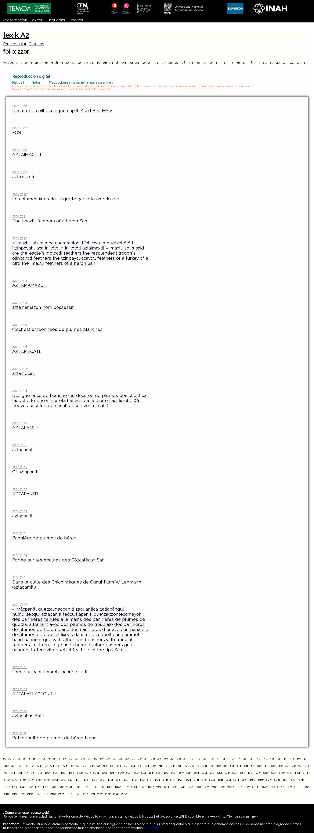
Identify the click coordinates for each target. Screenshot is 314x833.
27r (177, 62)
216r (53, 794)
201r (239, 787)
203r (255, 787)
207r (289, 787)
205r (272, 787)
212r (22, 794)
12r (80, 62)
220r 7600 (19, 445)
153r (157, 779)
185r (109, 787)
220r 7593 (19, 280)
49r (13, 765)
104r (80, 772)
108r (113, 772)
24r (157, 62)
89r (280, 765)
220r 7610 (19, 711)
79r (212, 765)
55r (52, 765)
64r (112, 765)
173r (14, 787)
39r (258, 62)
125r (242, 772)
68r (140, 765)
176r (37, 787)
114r (159, 772)
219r (76, 794)
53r (39, 765)
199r (222, 787)
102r (63, 772)
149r (127, 779)
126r (250, 772)
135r (15, 779)
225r (124, 794)
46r (298, 758)
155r (173, 779)
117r (181, 772)
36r (237, 62)
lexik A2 (16, 35)
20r (131, 62)
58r (71, 765)
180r (69, 787)
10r (68, 62)
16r (105, 62)
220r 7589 (19, 172)
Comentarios (153, 828)
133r (305, 772)
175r (30, 787)
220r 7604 (19, 533)
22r (143, 62)
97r (27, 772)
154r (165, 779)
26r (170, 62)
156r (181, 779)
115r (166, 772)
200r (230, 787)
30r (197, 62)
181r (77, 787)
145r (94, 779)
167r (269, 779)
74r (179, 765)
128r (266, 772)
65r (119, 765)
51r (27, 765)
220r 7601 (19, 467)
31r (204, 62)
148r (119, 779)
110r (129, 772)
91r (294, 765)
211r (14, 794)
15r (99, 62)
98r (33, 772)
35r (231, 62)
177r (45, 787)
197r (206, 787)
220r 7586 (19, 106)
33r (217, 62)
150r (134, 779)
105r (88, 772)
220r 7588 (19, 150)
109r (121, 772)
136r (23, 779)
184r (101, 787)
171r (301, 779)
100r (48, 772)
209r (306, 787)
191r (158, 787)
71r (160, 765)
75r (186, 765)
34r (224, 62)
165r (253, 779)
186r (118, 787)
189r (142, 787)
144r (87, 779)
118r (189, 772)
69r (147, 765)
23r (150, 62)
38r (251, 62)
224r (116, 794)
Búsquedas (55, 20)
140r (55, 779)
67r (133, 765)
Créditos (75, 20)
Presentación (15, 20)
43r (285, 62)
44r (292, 62)
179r (61, 787)
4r (36, 62)
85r (252, 765)
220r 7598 (19, 390)
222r (100, 794)
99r (40, 772)
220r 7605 (19, 555)
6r (46, 62)
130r (282, 772)
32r (211, 62)
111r (136, 772)
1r (22, 62)
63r (105, 765)
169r (286, 779)
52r (33, 765)
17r (111, 62)
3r (31, 62)
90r (287, 765)
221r (92, 794)
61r (92, 765)
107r (104, 772)
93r (307, 765)
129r (274, 772)
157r (188, 779)
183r (93, 787)
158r (196, 779)
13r (86, 62)
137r (31, 779)
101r (56, 772)
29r (191, 62)
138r (39, 779)
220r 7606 (19, 577)
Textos (36, 20)
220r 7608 (19, 667)
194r (182, 787)
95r (13, 772)
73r (173, 765)
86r (259, 765)
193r (174, 787)
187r (126, 787)
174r (22, 787)
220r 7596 (19, 346)
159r (204, 779)
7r (51, 62)
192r (166, 787)
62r (98, 765)
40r (265, 62)
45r (299, 62)
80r (218, 765)
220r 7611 (19, 733)
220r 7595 (19, 324)
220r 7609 (19, 689)
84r (245, 765)
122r (219, 772)
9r (61, 62)
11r (74, 62)
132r (297, 772)
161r (220, 779)
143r (79, 779)
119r (196, 772)
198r (214, 787)
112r (143, 772)
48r (6, 765)
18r (118, 62)
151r (142, 779)
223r (108, 794)
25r (164, 62)
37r (244, 62)
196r (198, 787)
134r (7, 779)
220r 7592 (19, 238)
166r (261, 779)
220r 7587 (19, 128)
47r (305, 758)
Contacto (10, 809)
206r (280, 787)
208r (297, 787)
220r (85, 794)
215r (45, 794)
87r (266, 765)
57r (65, 765)
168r (277, 779)
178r (53, 787)
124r (235, 772)
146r (102, 779)
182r (85, 787)
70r (154, 765)
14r (92, 62)
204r (264, 787)
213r (30, 794)
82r (232, 765)
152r (149, 779)
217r (61, 794)
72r (167, 765)
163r (236, 779)
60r (85, 765)
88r (273, 765)
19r (124, 62)
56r (58, 765)
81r (225, 765)
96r (20, 772)
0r (16, 62)
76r (192, 765)
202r (247, 787)
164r (245, 779)
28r (184, 62)
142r (70, 779)
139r (47, 779)
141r (63, 779)
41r (272, 62)
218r (69, 794)
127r (258, 772)
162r (228, 779)
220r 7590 (19, 194)
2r (26, 62)
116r (174, 772)
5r (41, 62)
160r (212, 779)
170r (294, 779)
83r (239, 765)
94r (6, 772)
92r (300, 765)
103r (72, 772)
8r (56, 62)
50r (20, 765)
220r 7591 (19, 216)
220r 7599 (19, 423)
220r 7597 (19, 368)
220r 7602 (19, 489)
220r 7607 (19, 604)
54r (46, 765)
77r (198, 765)
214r (37, 794)
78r (205, 765)
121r (212, 772)
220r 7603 (19, 511)
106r (96, 772)
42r (278, 62)
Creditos (36, 44)
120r (204, 772)
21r (137, 62)
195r (190, 787)
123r (227, 772)
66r (126, 765)
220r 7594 (19, 302)
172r (7, 787)
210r (7, 794)
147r (110, 779)
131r (290, 772)
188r (134, 787)
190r (151, 787)
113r (151, 772)
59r (78, 765)
